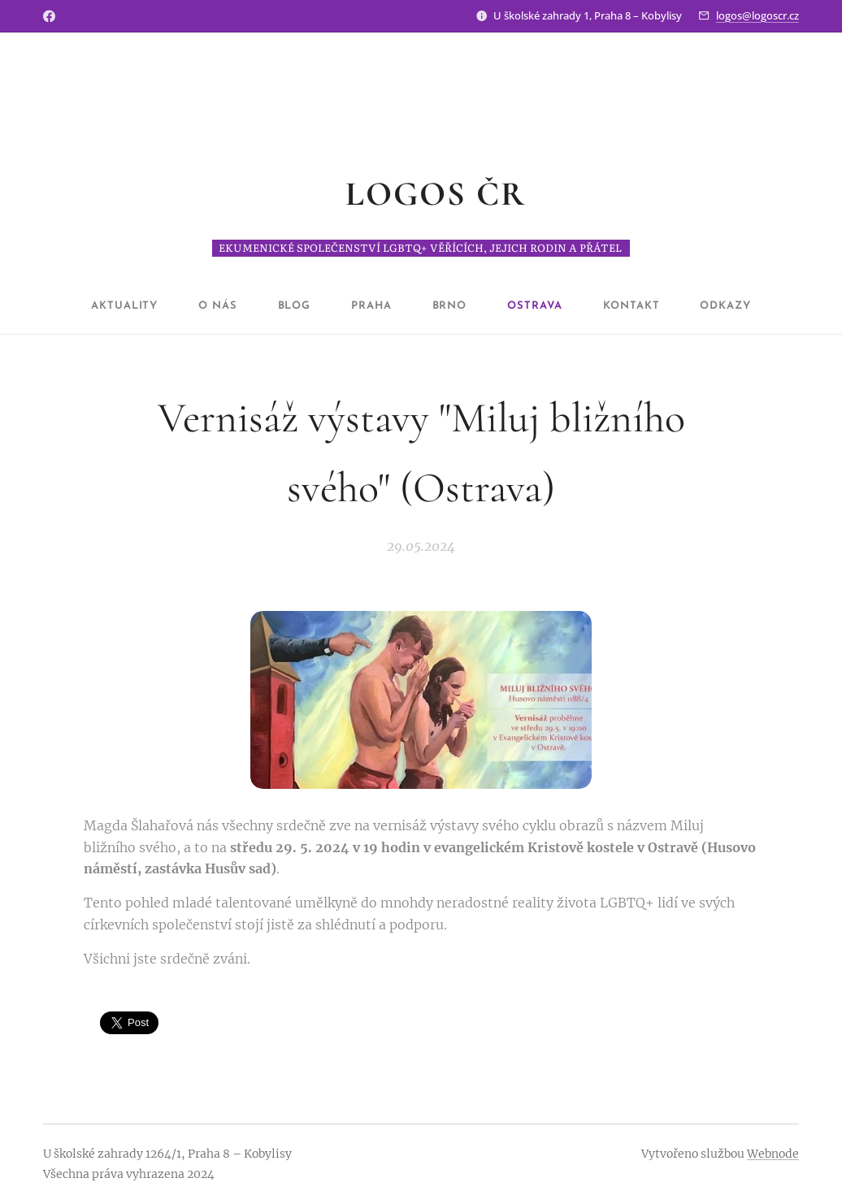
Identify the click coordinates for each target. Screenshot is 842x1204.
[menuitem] (148, 306)
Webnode (773, 1153)
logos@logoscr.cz (757, 15)
